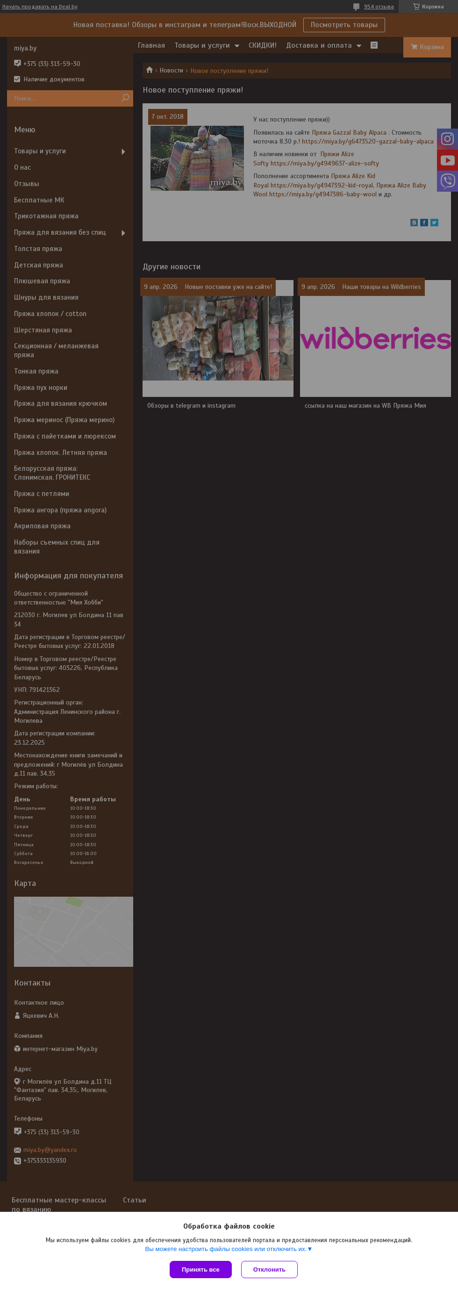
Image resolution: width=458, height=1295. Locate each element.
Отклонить (269, 1269)
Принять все (201, 1269)
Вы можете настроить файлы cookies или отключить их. (226, 1248)
